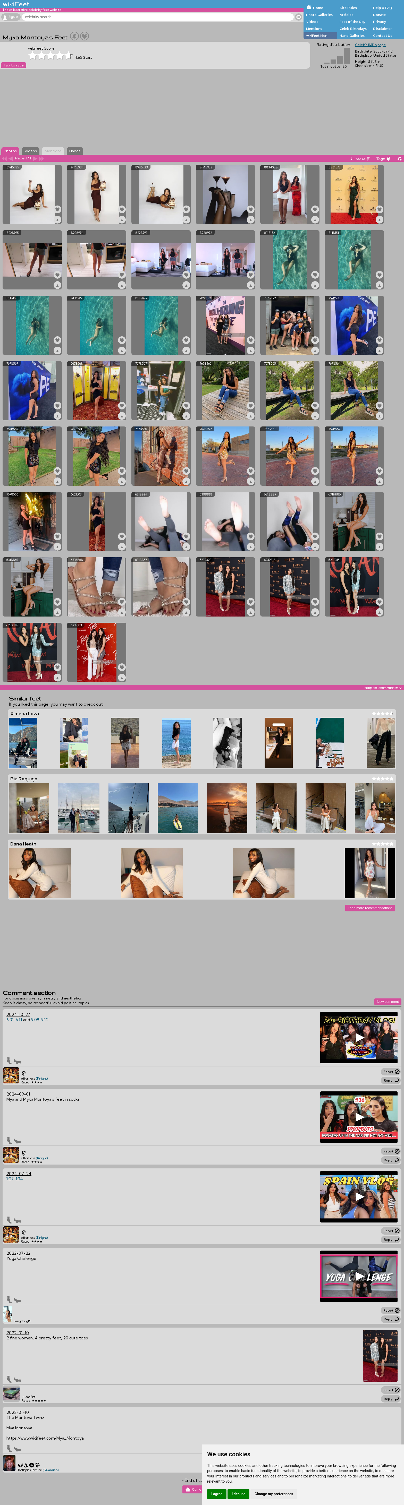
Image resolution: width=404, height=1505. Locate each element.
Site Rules (348, 8)
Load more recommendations (370, 908)
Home (318, 8)
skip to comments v (382, 688)
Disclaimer (382, 28)
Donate (379, 15)
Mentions (314, 28)
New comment (388, 1002)
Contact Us (382, 35)
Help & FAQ (382, 8)
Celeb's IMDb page (370, 45)
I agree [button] (216, 1494)
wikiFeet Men (316, 35)
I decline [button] (238, 1494)
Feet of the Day (353, 21)
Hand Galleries (352, 35)
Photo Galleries (319, 15)
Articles (346, 15)
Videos (312, 21)
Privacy (379, 21)
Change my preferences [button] (274, 1494)
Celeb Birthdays (353, 28)
